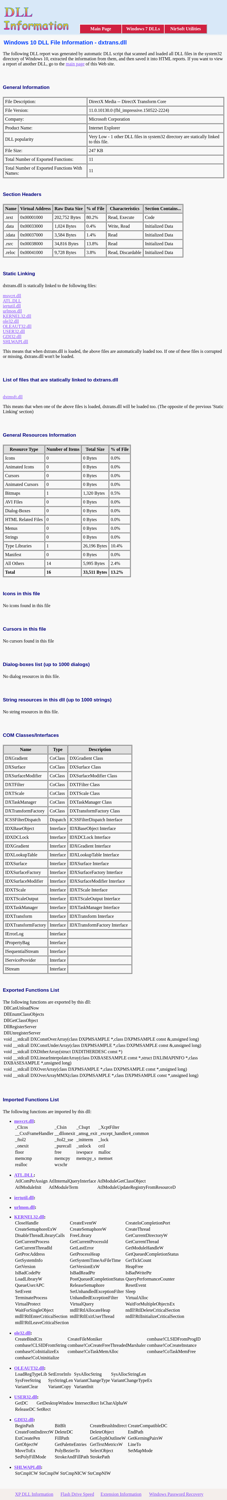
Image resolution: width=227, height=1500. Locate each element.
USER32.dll (14, 331)
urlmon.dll (12, 311)
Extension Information (120, 1494)
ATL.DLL (12, 300)
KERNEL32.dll (17, 316)
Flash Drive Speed (77, 1494)
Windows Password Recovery (176, 1494)
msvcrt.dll (12, 295)
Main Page (100, 28)
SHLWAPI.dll (15, 341)
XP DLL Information (34, 1494)
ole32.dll (11, 321)
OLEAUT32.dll (17, 326)
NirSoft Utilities (185, 28)
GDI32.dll (12, 336)
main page (75, 63)
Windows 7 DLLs (143, 28)
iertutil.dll (12, 306)
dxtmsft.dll (13, 396)
